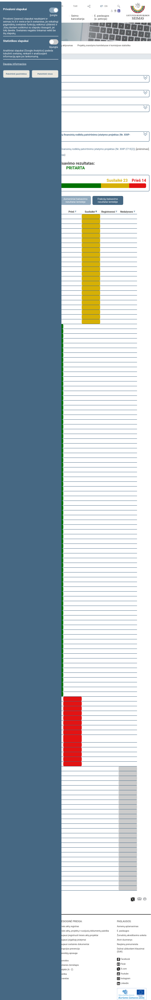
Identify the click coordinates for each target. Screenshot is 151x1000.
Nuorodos (64, 958)
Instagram (125, 976)
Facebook (125, 957)
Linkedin (125, 981)
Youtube (124, 971)
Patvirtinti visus (45, 74)
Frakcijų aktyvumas (64, 45)
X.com (124, 966)
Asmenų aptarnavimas (127, 924)
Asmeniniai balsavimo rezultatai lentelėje (75, 200)
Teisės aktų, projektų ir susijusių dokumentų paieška (84, 928)
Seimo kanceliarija (77, 17)
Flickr (123, 962)
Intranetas (64, 976)
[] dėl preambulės (66, 136)
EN (105, 6)
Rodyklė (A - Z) (66, 967)
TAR (75, 6)
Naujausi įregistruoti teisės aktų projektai (78, 933)
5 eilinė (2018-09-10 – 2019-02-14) (22, 93)
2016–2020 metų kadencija (18, 78)
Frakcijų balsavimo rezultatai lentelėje (108, 200)
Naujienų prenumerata (127, 942)
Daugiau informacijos (14, 64)
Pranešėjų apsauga (68, 951)
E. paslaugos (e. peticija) (101, 17)
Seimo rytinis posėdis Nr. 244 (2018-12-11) (26, 108)
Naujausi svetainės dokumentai (74, 942)
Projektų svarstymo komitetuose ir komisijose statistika (103, 45)
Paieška (63, 972)
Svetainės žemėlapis (69, 963)
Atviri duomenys (124, 937)
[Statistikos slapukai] (53, 42)
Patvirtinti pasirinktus (16, 74)
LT (101, 6)
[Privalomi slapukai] (53, 10)
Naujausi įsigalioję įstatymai (72, 937)
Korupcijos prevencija (69, 946)
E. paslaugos (123, 928)
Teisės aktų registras (69, 924)
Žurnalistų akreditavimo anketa (131, 933)
